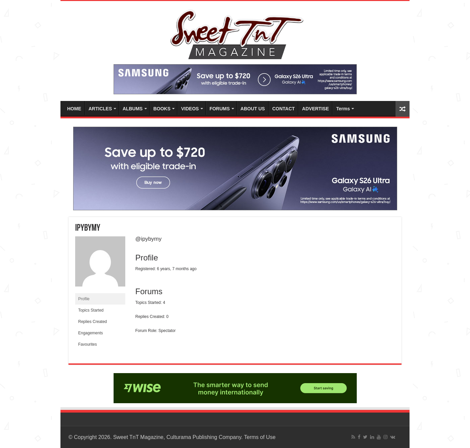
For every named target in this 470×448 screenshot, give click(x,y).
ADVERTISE (315, 108)
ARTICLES (100, 108)
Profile (84, 299)
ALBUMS (133, 108)
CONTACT (283, 108)
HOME (74, 108)
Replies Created (92, 321)
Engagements (90, 333)
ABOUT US (253, 108)
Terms (343, 108)
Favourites (87, 344)
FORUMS (219, 108)
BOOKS (161, 108)
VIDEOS (190, 108)
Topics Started (91, 310)
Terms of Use (260, 437)
